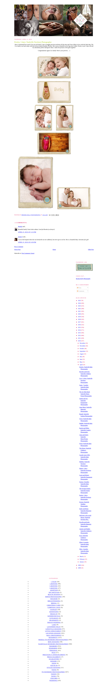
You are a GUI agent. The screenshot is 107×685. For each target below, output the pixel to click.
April (81, 364)
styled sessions (53, 667)
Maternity (53, 637)
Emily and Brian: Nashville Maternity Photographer (85, 511)
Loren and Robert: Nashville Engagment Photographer (85, 477)
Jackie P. (20, 236)
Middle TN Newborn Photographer (53, 639)
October (82, 348)
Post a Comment (18, 246)
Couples (53, 609)
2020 (79, 314)
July (81, 356)
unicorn (53, 678)
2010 (79, 341)
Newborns (53, 648)
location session (53, 633)
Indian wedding (54, 622)
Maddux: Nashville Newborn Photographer (84, 463)
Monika (20, 226)
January (82, 562)
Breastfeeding (54, 601)
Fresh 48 (53, 614)
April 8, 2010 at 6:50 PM (27, 242)
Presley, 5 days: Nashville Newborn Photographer (85, 497)
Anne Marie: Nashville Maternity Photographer (85, 409)
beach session (54, 594)
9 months (53, 588)
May (81, 362)
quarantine (54, 659)
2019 (79, 316)
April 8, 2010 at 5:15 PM (27, 232)
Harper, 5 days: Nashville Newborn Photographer (85, 470)
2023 (79, 306)
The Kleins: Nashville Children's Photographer (85, 450)
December (83, 343)
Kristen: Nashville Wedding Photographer (84, 504)
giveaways (53, 618)
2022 (79, 308)
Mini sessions (53, 642)
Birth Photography (53, 596)
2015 (79, 327)
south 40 (54, 665)
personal (54, 650)
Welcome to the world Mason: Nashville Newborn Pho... (85, 517)
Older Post (91, 249)
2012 (79, 335)
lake (54, 624)
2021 (79, 311)
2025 (79, 300)
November (83, 346)
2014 (79, 330)
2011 (79, 338)
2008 (79, 568)
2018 (79, 319)
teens (54, 669)
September (83, 351)
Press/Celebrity (54, 657)
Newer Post (17, 249)
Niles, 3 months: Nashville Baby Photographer (84, 551)
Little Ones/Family (53, 631)
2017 (79, 322)
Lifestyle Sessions (54, 629)
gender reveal (54, 616)
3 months (53, 583)
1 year (53, 581)
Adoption (54, 590)
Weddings (53, 680)
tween (53, 674)
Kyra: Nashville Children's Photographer (83, 537)
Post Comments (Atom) (28, 253)
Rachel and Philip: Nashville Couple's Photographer (85, 430)
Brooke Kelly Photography (83, 278)
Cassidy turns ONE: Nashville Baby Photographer (84, 457)
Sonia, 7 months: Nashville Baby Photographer (84, 387)
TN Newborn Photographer (53, 672)
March (82, 556)
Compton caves (54, 607)
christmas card (53, 605)
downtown (54, 611)
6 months (53, 586)
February (82, 559)
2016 (79, 324)
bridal (54, 603)
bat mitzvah (54, 592)
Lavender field (53, 626)
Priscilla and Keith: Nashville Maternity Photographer (85, 524)
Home (54, 249)
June (81, 359)
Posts (79, 287)
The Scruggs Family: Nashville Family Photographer (85, 490)
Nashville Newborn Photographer (53, 644)
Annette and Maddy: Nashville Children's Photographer (85, 531)
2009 (79, 565)
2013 (79, 332)
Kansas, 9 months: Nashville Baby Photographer (84, 484)
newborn (53, 646)
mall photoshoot (53, 635)
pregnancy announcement (54, 654)
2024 (79, 303)
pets (53, 652)
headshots (54, 620)
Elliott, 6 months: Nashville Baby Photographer (84, 544)
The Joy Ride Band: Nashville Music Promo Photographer (85, 394)
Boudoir (53, 599)
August (82, 354)
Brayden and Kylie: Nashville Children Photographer (85, 373)
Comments (80, 291)
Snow (54, 663)
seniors (53, 661)
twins (53, 676)
